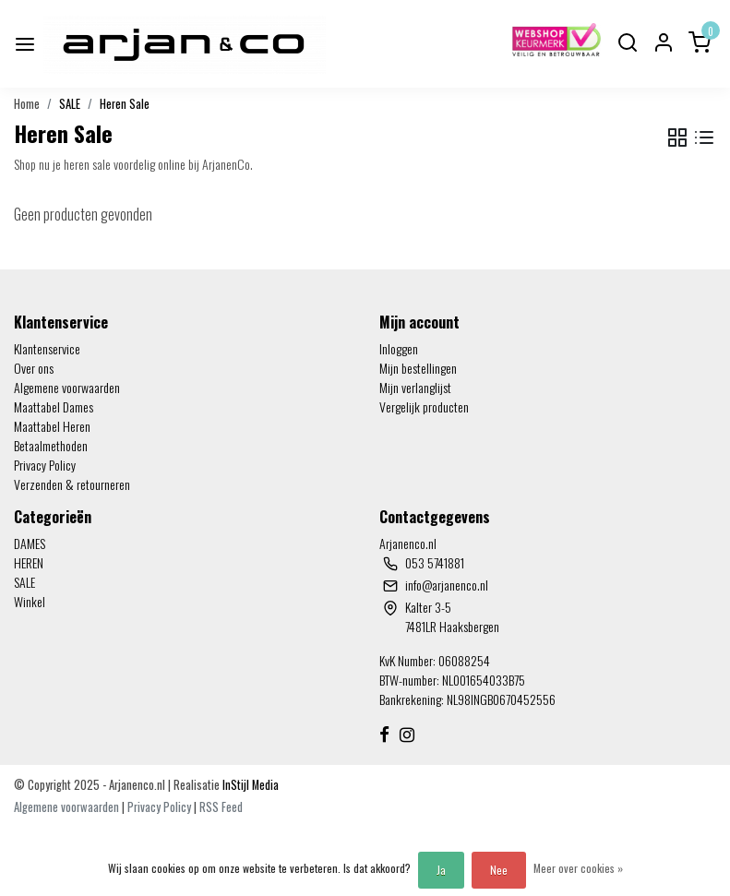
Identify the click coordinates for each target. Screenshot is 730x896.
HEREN (28, 562)
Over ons (34, 367)
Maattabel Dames (53, 406)
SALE (69, 104)
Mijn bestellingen (418, 367)
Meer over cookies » (578, 868)
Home (27, 104)
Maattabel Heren (52, 426)
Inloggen (398, 348)
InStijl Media (249, 785)
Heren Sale (125, 104)
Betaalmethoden (51, 445)
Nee (499, 870)
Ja (441, 870)
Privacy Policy (45, 464)
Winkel (29, 601)
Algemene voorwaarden (67, 387)
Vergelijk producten (424, 406)
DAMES (29, 543)
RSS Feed (221, 807)
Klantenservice (47, 348)
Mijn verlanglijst (415, 387)
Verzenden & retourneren (72, 484)
